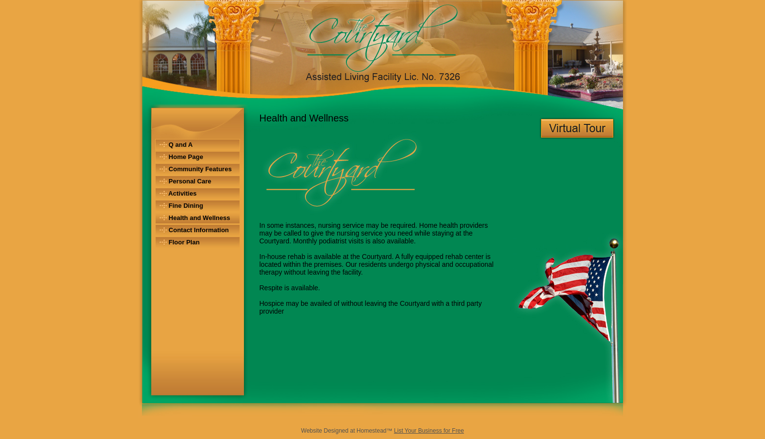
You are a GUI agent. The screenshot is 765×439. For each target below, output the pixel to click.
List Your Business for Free (429, 430)
